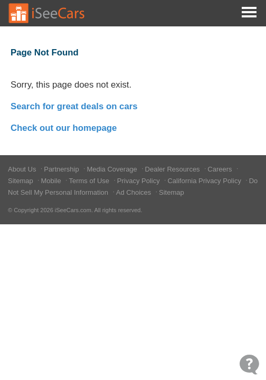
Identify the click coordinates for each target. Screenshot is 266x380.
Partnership (62, 169)
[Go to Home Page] (47, 13)
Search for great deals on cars (74, 106)
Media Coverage (113, 169)
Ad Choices (134, 192)
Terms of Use (90, 181)
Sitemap (21, 181)
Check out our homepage (64, 128)
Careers (220, 169)
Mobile (52, 181)
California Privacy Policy (205, 181)
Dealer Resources (173, 169)
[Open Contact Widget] (249, 364)
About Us (23, 169)
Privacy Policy (139, 181)
